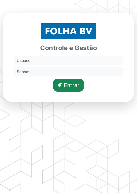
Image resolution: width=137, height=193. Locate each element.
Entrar (68, 85)
